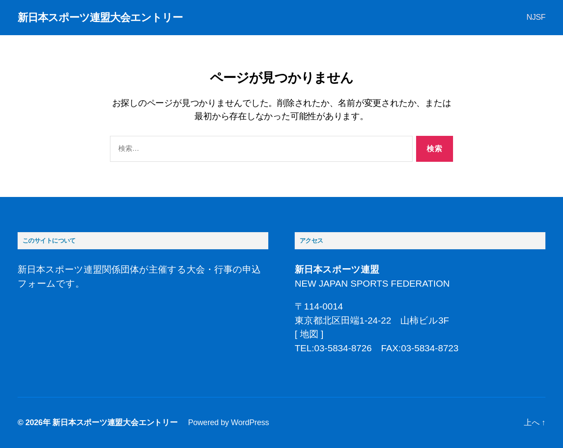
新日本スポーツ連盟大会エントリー (100, 17)
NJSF (535, 17)
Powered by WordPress (228, 422)
